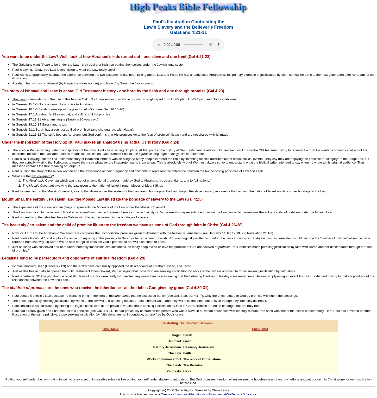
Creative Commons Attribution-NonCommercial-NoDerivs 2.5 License (209, 394)
